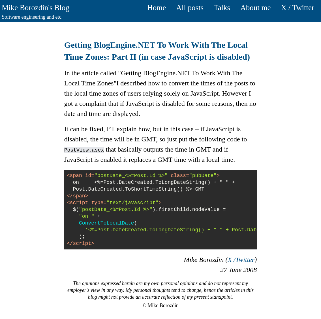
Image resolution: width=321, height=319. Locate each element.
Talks (222, 7)
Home (156, 7)
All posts (190, 7)
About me (255, 7)
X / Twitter (297, 7)
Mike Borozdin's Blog (35, 7)
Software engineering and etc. (32, 17)
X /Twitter (241, 259)
